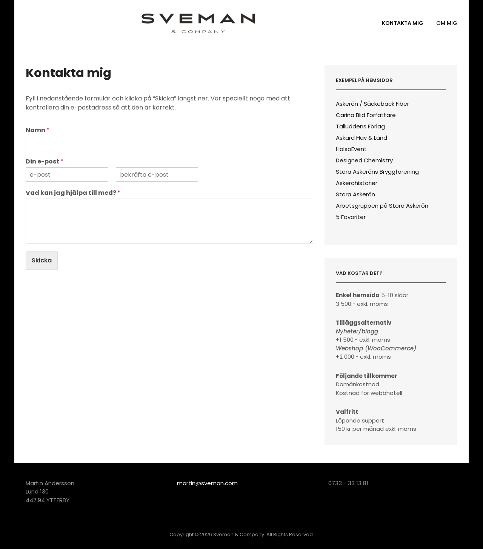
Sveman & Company (238, 534)
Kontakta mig (402, 23)
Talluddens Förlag (360, 126)
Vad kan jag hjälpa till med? (73, 193)
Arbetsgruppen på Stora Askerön (382, 206)
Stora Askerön (355, 194)
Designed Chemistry (364, 160)
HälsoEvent (351, 149)
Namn (37, 130)
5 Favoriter (351, 217)
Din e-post (44, 162)
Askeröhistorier (356, 183)
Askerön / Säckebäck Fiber (372, 104)
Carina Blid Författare (366, 115)
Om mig (446, 23)
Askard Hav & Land (361, 138)
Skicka (42, 260)
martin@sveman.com (207, 483)
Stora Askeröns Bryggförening (377, 172)
